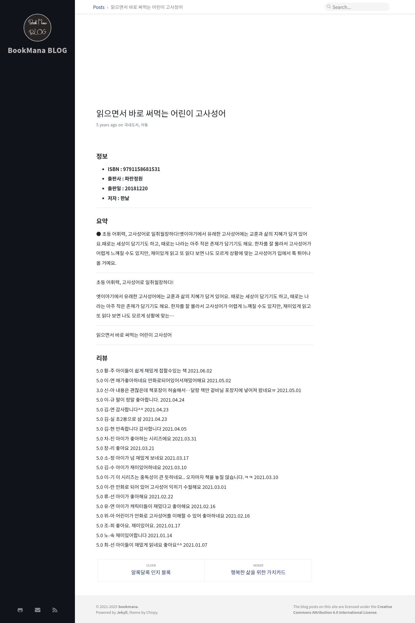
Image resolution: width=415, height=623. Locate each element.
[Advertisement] (37, 150)
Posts (99, 6)
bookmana (128, 606)
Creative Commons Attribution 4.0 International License (342, 609)
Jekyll (122, 612)
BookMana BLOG (37, 50)
